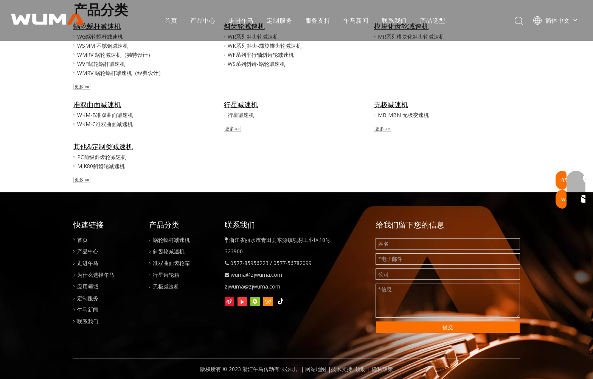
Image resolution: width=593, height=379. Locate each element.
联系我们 (394, 21)
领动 (360, 369)
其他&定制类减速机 (103, 146)
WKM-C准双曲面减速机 (105, 124)
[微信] (255, 302)
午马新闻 (356, 21)
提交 (447, 327)
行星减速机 (241, 104)
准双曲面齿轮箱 (171, 263)
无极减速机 (391, 104)
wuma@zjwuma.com (256, 274)
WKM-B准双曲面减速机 (105, 115)
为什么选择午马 (95, 274)
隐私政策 (382, 369)
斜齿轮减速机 (169, 251)
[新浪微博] (229, 302)
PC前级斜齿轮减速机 (101, 157)
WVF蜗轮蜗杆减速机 (101, 63)
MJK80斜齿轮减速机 (101, 166)
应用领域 (87, 286)
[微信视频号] (268, 302)
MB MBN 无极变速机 (403, 115)
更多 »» (82, 87)
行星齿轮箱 (166, 274)
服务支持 (318, 21)
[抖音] (281, 302)
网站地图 (315, 369)
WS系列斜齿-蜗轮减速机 (256, 63)
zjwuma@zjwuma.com (252, 286)
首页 (171, 21)
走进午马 (241, 21)
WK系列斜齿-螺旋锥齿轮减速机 (264, 45)
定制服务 (279, 21)
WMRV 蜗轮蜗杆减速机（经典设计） (120, 72)
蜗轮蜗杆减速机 (171, 239)
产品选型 (433, 21)
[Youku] (242, 302)
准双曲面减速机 (97, 104)
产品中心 (203, 21)
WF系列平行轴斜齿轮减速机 (261, 54)
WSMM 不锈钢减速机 (102, 45)
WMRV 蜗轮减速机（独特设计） (115, 54)
